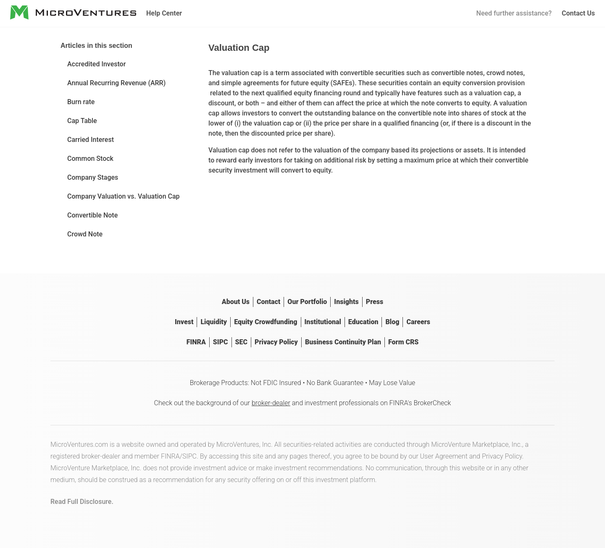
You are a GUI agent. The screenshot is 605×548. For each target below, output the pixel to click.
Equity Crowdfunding (265, 322)
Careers (418, 322)
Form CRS (403, 342)
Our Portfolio (307, 302)
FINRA (196, 342)
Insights (346, 302)
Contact (268, 302)
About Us (236, 302)
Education (363, 322)
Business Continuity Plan (343, 342)
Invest (184, 322)
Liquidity (213, 322)
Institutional (323, 322)
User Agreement (444, 456)
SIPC (220, 342)
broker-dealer (271, 403)
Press (374, 302)
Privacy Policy (276, 342)
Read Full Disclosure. (81, 502)
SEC (241, 342)
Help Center (164, 13)
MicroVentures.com (79, 444)
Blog (392, 322)
